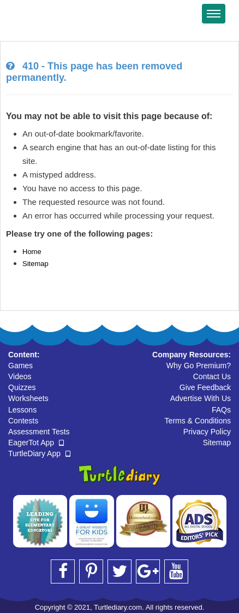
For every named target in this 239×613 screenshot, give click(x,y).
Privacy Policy (207, 431)
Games (20, 365)
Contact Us (212, 376)
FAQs (221, 409)
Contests (23, 420)
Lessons (22, 409)
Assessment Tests (39, 431)
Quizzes (22, 387)
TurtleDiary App (39, 453)
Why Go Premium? (198, 365)
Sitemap (35, 264)
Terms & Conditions (198, 420)
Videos (20, 376)
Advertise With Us (200, 398)
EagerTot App (36, 442)
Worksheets (28, 398)
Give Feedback (205, 387)
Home (31, 251)
